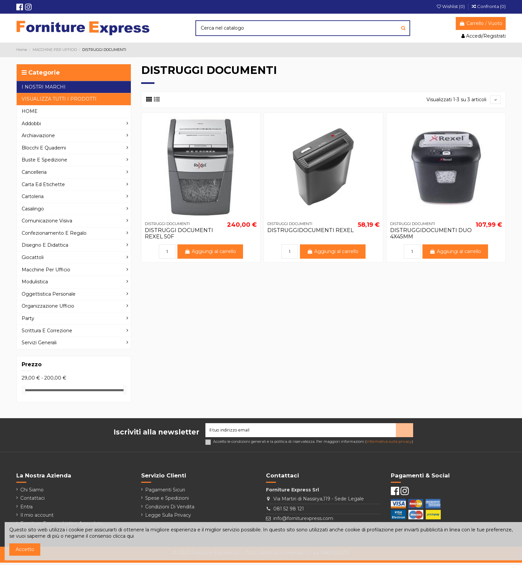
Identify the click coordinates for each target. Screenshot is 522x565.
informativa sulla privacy (389, 443)
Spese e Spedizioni (167, 500)
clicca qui (123, 536)
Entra (26, 509)
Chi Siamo (32, 492)
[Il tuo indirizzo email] (300, 431)
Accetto (25, 549)
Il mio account (37, 517)
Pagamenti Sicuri (165, 492)
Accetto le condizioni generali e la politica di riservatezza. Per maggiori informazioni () (313, 444)
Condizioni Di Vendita (169, 509)
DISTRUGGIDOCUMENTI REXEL (310, 231)
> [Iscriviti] (404, 431)
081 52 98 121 (288, 511)
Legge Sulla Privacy (168, 517)
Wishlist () (451, 6)
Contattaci (32, 500)
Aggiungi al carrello (210, 253)
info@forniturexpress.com (303, 521)
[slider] (24, 390)
